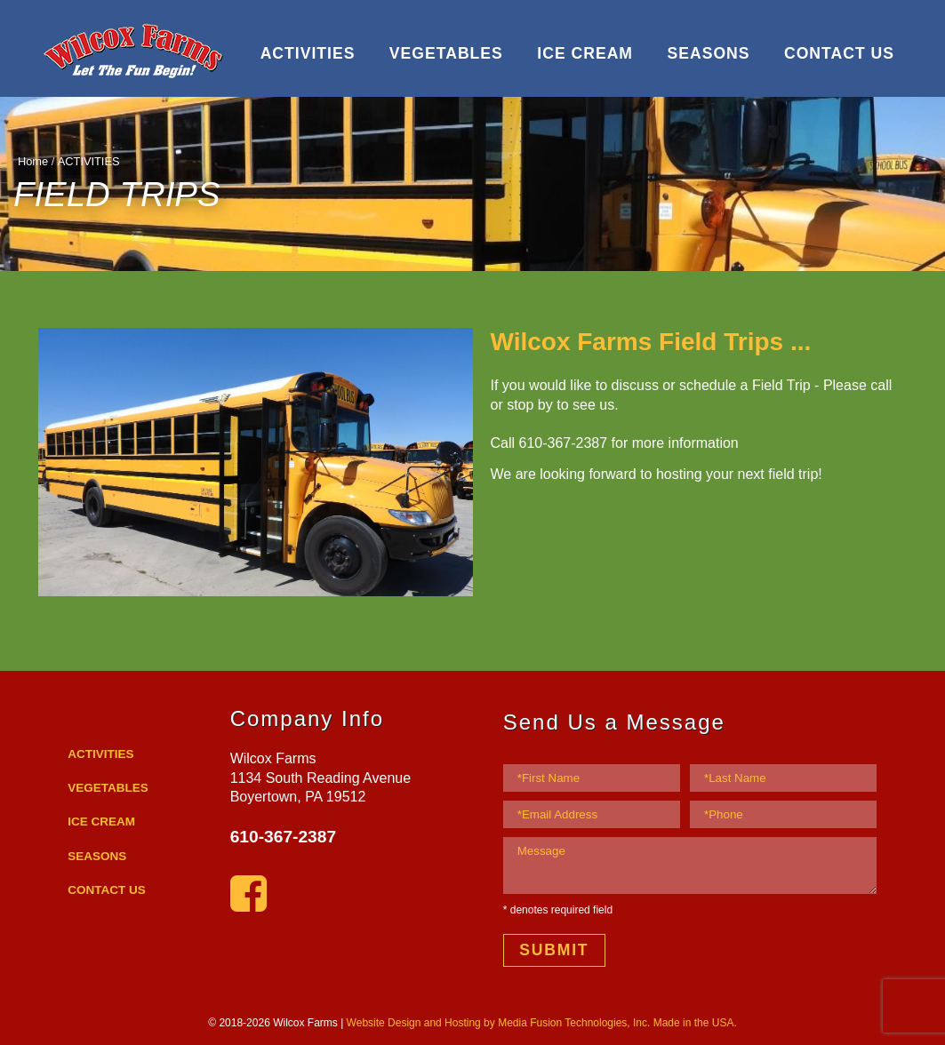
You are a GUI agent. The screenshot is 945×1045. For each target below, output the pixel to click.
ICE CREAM (585, 53)
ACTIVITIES (308, 53)
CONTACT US (839, 53)
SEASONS (708, 53)
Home (33, 161)
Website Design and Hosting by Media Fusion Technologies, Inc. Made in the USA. (542, 1023)
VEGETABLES (446, 53)
